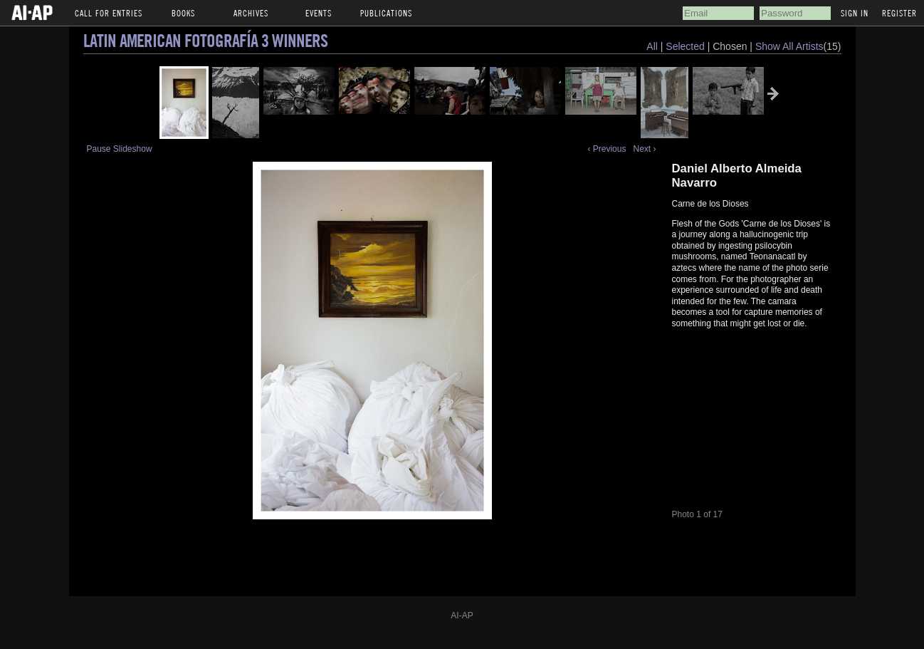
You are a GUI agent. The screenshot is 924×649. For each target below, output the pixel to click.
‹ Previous (606, 149)
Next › (644, 149)
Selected (686, 46)
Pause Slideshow (119, 149)
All (652, 46)
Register (899, 13)
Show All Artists (789, 46)
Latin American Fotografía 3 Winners (205, 40)
